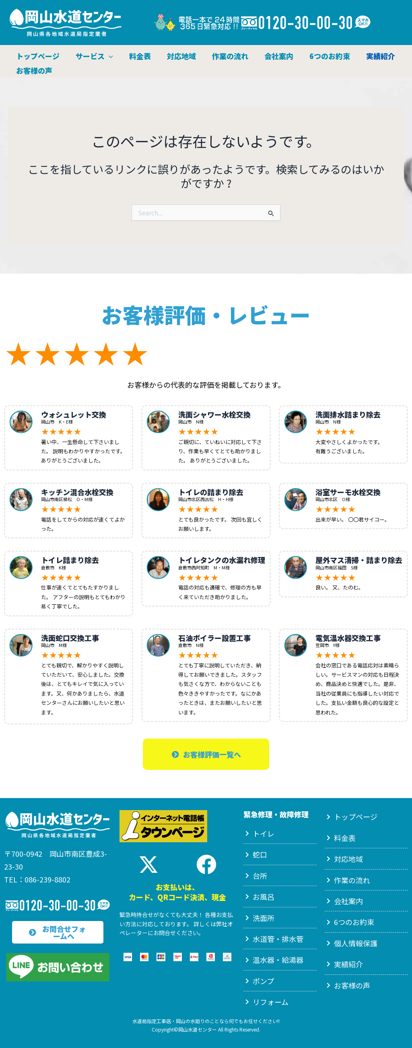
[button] (110, 54)
